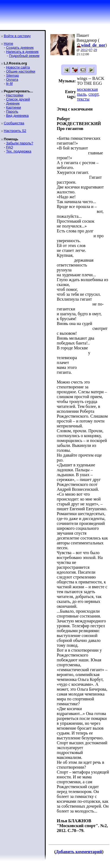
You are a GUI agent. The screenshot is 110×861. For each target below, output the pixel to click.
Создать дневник (20, 48)
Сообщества (14, 123)
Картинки (13, 107)
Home (8, 43)
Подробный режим (24, 56)
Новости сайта (18, 67)
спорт (93, 94)
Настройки (14, 95)
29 (95, 50)
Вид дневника (17, 115)
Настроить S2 (15, 131)
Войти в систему (17, 36)
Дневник (12, 103)
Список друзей (18, 99)
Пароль (12, 111)
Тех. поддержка (18, 151)
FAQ (9, 147)
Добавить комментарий (79, 851)
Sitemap (12, 75)
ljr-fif (9, 84)
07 (90, 50)
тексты (83, 99)
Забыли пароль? (19, 143)
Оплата (12, 79)
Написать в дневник (22, 52)
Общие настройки (20, 71)
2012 (84, 50)
